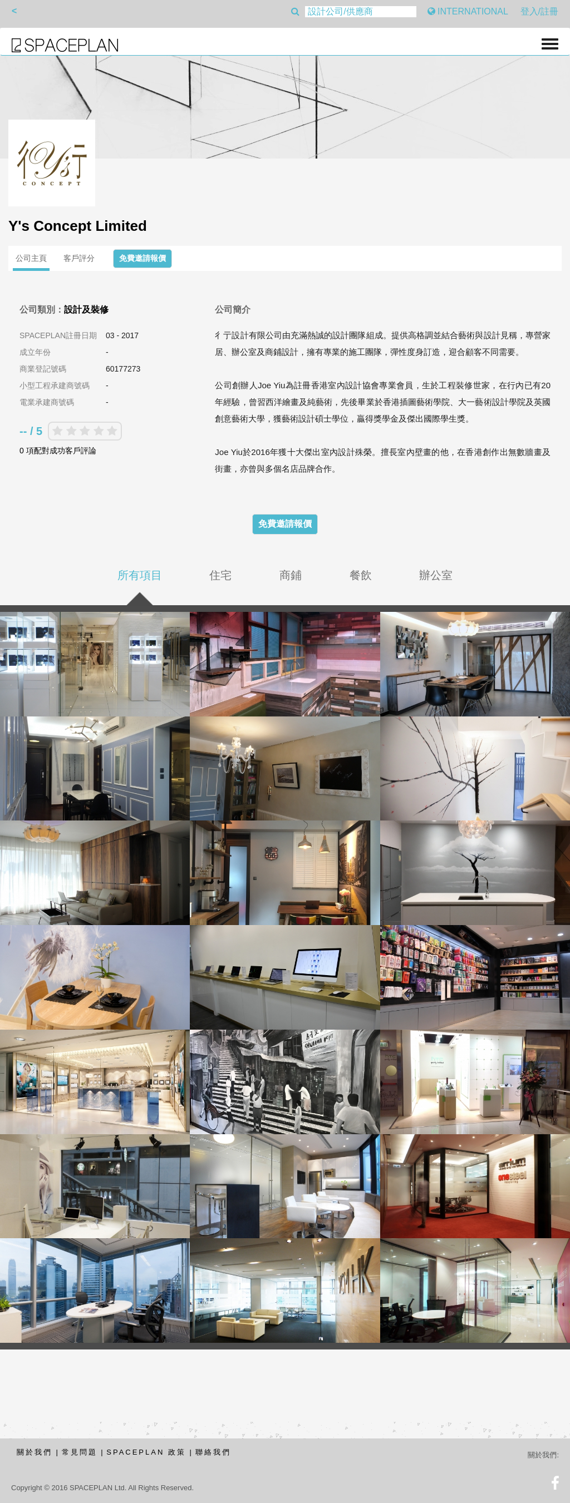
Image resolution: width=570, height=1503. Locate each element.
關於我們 (34, 1452)
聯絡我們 (213, 1452)
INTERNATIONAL (468, 11)
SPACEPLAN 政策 (146, 1452)
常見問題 (79, 1452)
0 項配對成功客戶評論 (57, 450)
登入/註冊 (539, 11)
